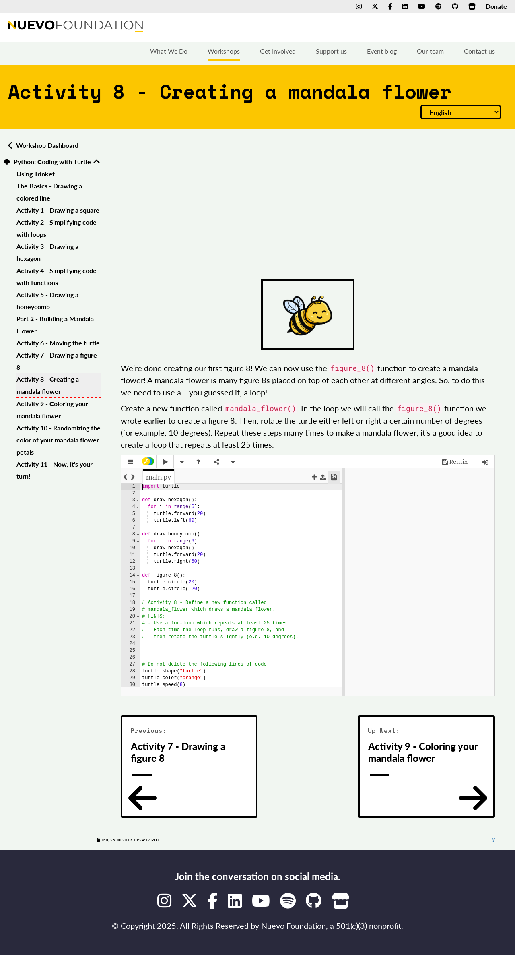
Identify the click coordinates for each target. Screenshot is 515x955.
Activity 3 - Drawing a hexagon (47, 252)
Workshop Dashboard (47, 145)
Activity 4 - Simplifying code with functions (56, 276)
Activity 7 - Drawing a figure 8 (56, 361)
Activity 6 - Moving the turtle (58, 343)
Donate (496, 6)
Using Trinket (35, 174)
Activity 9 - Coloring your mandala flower (52, 410)
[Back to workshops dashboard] (9, 145)
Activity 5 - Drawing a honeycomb (47, 300)
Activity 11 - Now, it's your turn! (54, 470)
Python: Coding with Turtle (52, 161)
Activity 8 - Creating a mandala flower (47, 385)
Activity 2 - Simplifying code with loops (56, 228)
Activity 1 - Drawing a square (57, 210)
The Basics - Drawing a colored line (49, 192)
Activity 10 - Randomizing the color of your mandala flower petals (58, 440)
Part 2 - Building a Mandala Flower (55, 325)
